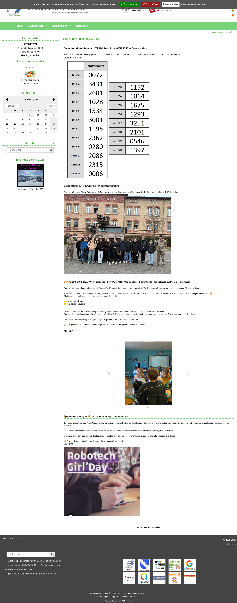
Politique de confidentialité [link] (193, 4)
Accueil (19, 26)
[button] (108, 373)
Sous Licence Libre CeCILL (134, 593)
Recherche (38, 143)
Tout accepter (129, 4)
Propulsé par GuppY (99, 593)
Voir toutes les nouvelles (148, 527)
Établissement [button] (36, 26)
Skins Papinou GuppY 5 (108, 597)
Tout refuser (150, 4)
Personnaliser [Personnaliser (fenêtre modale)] (170, 4)
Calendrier (38, 92)
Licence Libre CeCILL (130, 597)
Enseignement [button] (60, 26)
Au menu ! (30, 67)
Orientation (81, 26)
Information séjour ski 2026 (30, 189)
